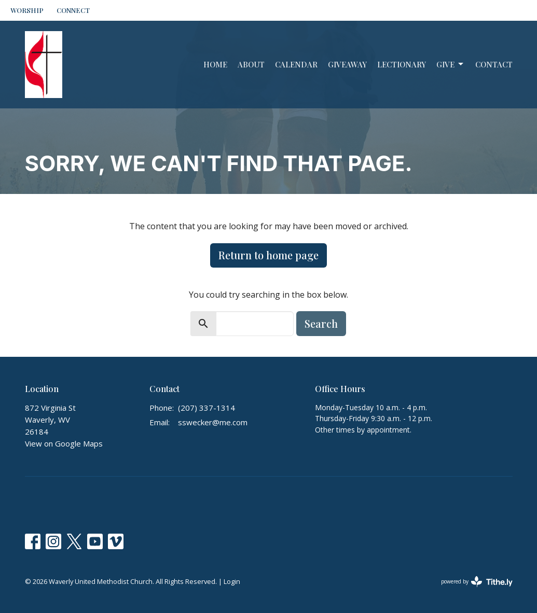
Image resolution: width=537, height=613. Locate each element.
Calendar (296, 64)
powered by (477, 582)
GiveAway (347, 64)
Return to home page (268, 255)
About (251, 64)
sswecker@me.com (212, 422)
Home (215, 64)
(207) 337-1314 (206, 407)
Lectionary (401, 64)
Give (450, 64)
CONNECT (73, 10)
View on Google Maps (64, 443)
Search (321, 323)
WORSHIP (27, 10)
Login (232, 581)
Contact (494, 64)
